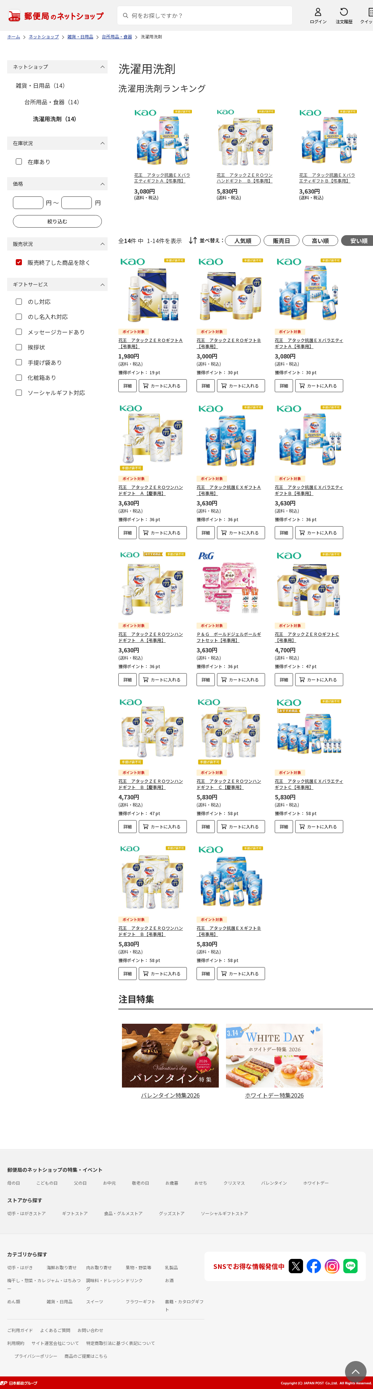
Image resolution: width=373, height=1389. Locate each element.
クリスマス (234, 1183)
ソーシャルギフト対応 (50, 392)
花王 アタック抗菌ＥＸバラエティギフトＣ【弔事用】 (309, 784)
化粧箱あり (36, 377)
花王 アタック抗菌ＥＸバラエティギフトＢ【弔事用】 (309, 490)
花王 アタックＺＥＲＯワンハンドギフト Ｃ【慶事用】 (229, 784)
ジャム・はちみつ (64, 1280)
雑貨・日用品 (59, 1301)
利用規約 (15, 1343)
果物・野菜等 (138, 1267)
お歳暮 (171, 1183)
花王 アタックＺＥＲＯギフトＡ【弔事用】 (150, 343)
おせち (200, 1183)
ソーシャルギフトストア (224, 1213)
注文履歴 (344, 21)
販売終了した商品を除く (53, 262)
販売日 (281, 240)
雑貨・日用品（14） (42, 85)
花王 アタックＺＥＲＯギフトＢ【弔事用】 (229, 343)
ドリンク (134, 1280)
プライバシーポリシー (35, 1356)
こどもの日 (47, 1183)
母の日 (13, 1183)
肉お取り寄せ (99, 1267)
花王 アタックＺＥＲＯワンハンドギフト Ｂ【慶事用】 (150, 784)
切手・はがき (20, 1267)
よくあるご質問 (55, 1330)
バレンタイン (274, 1183)
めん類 (13, 1301)
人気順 (242, 240)
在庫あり (33, 161)
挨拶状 (30, 347)
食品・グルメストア (123, 1213)
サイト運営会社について (55, 1343)
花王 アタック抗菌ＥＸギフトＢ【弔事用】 (229, 931)
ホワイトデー (316, 1183)
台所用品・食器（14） (53, 101)
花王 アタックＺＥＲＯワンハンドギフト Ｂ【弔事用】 (150, 931)
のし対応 (33, 301)
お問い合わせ (90, 1330)
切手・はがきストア (26, 1213)
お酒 (169, 1280)
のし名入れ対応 (42, 316)
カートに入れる (166, 385)
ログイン (318, 21)
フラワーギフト (141, 1301)
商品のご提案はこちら (86, 1356)
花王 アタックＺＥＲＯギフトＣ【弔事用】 (307, 637)
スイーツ (94, 1301)
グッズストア (172, 1213)
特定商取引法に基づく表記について (120, 1343)
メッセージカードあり (50, 332)
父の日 (80, 1183)
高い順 (320, 240)
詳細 (127, 385)
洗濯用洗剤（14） (56, 118)
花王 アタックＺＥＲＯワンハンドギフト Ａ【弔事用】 (150, 637)
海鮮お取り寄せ (62, 1267)
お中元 (109, 1183)
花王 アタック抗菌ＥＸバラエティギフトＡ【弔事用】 (309, 343)
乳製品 (171, 1267)
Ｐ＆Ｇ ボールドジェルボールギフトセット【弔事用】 (229, 637)
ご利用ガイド (20, 1330)
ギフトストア (75, 1213)
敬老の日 (140, 1183)
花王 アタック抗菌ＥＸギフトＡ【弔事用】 (229, 490)
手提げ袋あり (39, 362)
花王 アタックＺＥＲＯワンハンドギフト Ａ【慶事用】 (150, 490)
